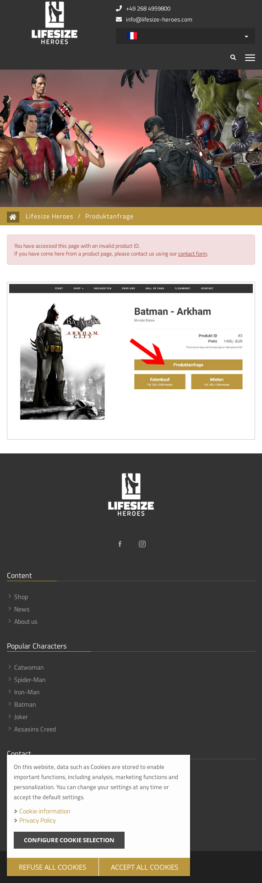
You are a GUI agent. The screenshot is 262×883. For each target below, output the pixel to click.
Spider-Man (30, 679)
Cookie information (45, 811)
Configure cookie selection (69, 840)
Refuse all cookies (52, 867)
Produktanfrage (109, 216)
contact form (192, 253)
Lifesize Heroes (50, 216)
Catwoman (29, 667)
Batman (25, 704)
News (22, 609)
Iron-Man (27, 692)
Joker (21, 716)
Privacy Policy (37, 820)
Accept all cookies (144, 867)
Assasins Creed (35, 729)
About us (26, 621)
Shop (21, 596)
